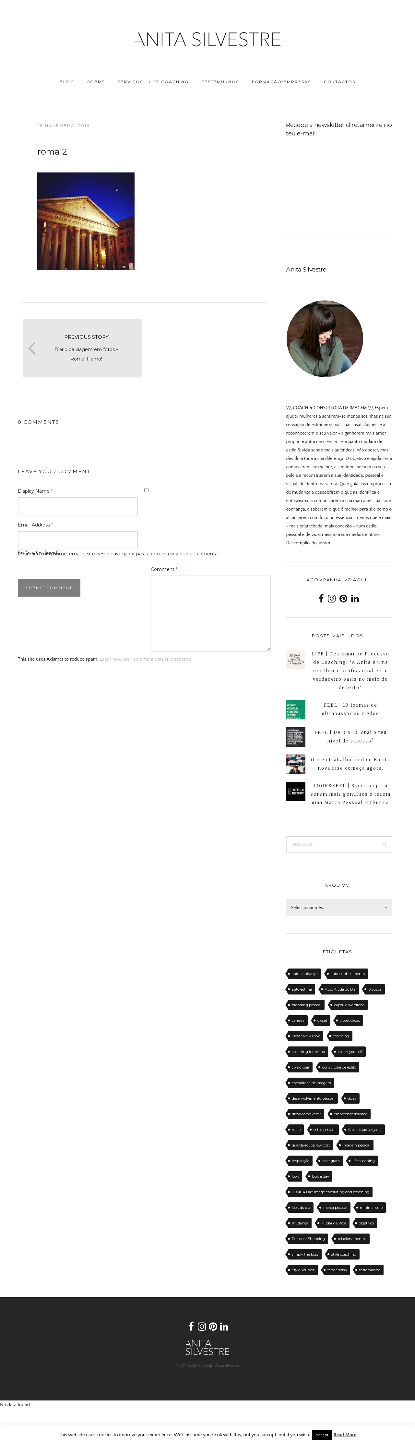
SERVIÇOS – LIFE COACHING (153, 81)
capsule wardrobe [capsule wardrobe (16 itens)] (349, 1005)
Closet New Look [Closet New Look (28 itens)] (306, 1036)
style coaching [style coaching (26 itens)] (343, 1254)
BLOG (67, 81)
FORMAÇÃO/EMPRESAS (281, 81)
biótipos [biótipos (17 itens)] (375, 989)
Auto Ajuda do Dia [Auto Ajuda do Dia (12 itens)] (340, 989)
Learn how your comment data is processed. (146, 659)
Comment (164, 569)
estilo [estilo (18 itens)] (296, 1129)
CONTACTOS (339, 81)
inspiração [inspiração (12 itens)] (300, 1161)
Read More (345, 1435)
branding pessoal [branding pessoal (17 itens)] (306, 1005)
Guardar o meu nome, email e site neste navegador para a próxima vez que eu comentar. (119, 554)
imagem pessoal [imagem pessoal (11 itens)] (356, 1145)
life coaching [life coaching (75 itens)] (363, 1161)
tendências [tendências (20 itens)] (337, 1270)
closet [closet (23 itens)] (322, 1020)
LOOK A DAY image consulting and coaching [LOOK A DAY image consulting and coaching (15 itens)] (330, 1192)
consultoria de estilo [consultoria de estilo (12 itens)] (339, 1067)
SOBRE (96, 81)
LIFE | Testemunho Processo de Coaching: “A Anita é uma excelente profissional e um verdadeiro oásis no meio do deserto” (350, 670)
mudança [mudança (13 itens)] (300, 1223)
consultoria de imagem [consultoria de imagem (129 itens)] (311, 1083)
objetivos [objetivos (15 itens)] (366, 1223)
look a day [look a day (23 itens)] (320, 1176)
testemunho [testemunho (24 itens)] (369, 1270)
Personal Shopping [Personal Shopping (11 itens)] (308, 1238)
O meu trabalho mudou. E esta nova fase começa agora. (350, 764)
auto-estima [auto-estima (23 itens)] (302, 989)
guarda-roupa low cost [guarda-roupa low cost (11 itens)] (311, 1145)
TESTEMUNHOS (220, 81)
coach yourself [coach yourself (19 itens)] (350, 1051)
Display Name (35, 491)
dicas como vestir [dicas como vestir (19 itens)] (306, 1114)
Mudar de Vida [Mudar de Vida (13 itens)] (333, 1223)
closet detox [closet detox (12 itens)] (350, 1020)
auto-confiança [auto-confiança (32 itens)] (305, 973)
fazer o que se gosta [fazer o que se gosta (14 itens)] (365, 1129)
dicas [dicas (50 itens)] (352, 1098)
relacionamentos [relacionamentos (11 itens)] (352, 1238)
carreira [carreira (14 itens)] (298, 1020)
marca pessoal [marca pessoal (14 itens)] (335, 1207)
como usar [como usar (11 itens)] (300, 1067)
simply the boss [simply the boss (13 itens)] (305, 1254)
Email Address (35, 525)
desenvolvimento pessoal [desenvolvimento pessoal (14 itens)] (313, 1098)
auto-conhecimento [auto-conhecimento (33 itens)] (348, 973)
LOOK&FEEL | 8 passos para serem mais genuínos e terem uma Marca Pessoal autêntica (351, 794)
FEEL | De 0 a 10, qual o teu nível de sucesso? (350, 737)
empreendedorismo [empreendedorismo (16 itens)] (350, 1114)
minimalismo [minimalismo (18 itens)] (371, 1207)
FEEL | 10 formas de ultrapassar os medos (350, 709)
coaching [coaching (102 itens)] (341, 1036)
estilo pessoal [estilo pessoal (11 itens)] (325, 1129)
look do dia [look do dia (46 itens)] (301, 1207)
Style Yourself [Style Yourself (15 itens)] (303, 1270)
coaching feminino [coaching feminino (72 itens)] (308, 1051)
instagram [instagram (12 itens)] (331, 1161)
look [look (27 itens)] (295, 1176)
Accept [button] (322, 1435)
